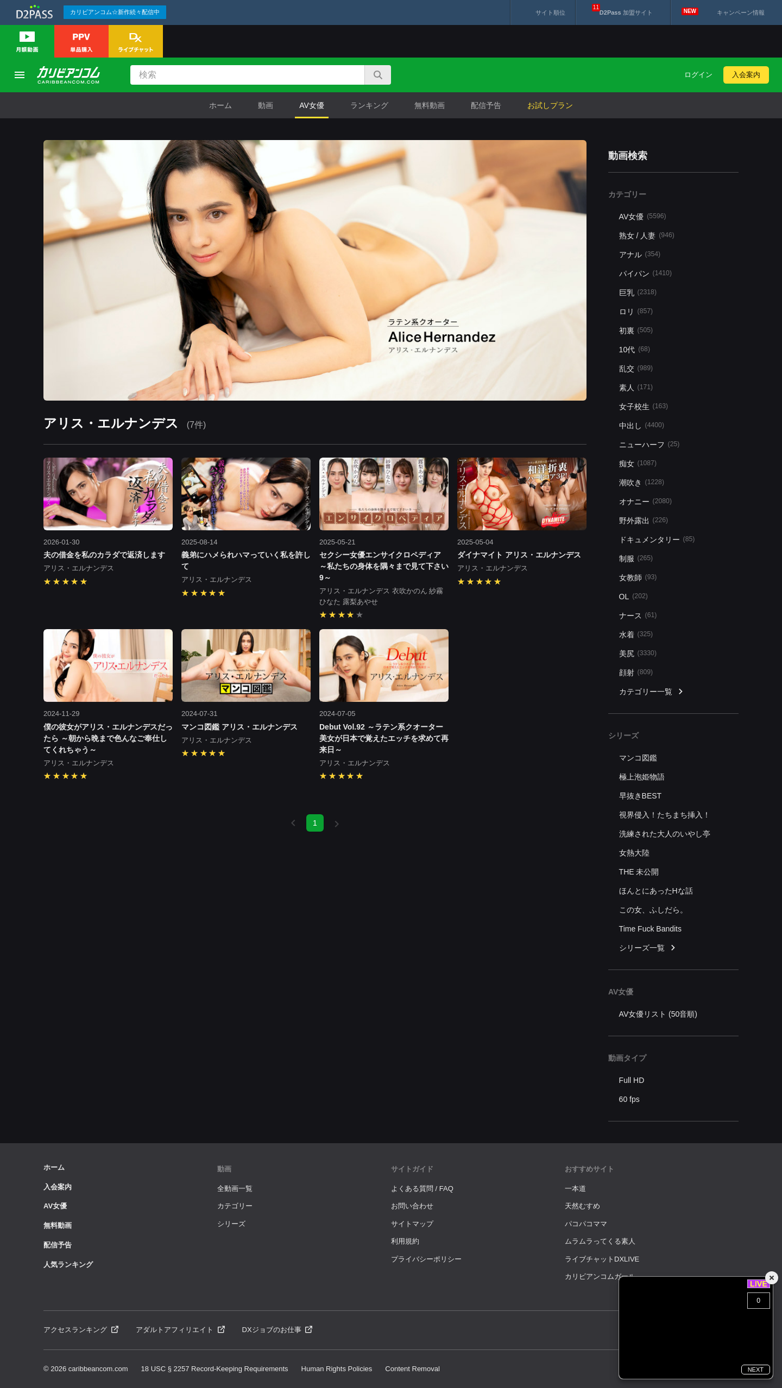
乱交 (636, 368)
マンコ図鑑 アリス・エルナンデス (239, 726)
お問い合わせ (412, 1206)
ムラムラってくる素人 (600, 1241)
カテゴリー (235, 1206)
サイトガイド (412, 1169)
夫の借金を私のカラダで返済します (104, 554)
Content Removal (412, 1369)
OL (633, 596)
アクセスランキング (80, 1330)
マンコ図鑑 (638, 757)
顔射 (636, 672)
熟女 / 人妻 (646, 235)
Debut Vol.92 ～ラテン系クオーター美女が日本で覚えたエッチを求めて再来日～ (384, 738)
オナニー (645, 501)
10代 (634, 349)
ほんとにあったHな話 (656, 890)
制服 (636, 558)
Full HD (632, 1080)
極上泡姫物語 (642, 776)
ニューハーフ (649, 444)
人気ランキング (68, 1264)
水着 (636, 634)
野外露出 (644, 520)
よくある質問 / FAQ (422, 1188)
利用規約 (405, 1241)
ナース (638, 615)
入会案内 (746, 75)
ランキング (369, 105)
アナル (640, 254)
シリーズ (231, 1224)
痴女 (638, 463)
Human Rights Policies (337, 1369)
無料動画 (429, 105)
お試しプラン (550, 105)
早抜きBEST (640, 795)
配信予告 (486, 105)
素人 (636, 387)
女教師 (638, 577)
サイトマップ (412, 1224)
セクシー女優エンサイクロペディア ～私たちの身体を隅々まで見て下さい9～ (384, 566)
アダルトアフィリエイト (180, 1330)
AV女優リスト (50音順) (658, 1014)
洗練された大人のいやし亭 (664, 833)
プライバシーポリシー (426, 1259)
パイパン (645, 273)
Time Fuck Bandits (650, 928)
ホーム (220, 105)
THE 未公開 (639, 871)
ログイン (698, 75)
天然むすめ (582, 1206)
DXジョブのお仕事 (277, 1330)
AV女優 (311, 105)
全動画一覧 (235, 1188)
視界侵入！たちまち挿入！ (664, 814)
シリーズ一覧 (648, 948)
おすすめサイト (589, 1169)
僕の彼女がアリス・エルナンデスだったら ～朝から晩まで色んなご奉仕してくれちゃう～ (108, 738)
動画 (265, 105)
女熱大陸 (634, 852)
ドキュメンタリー (657, 539)
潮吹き (641, 482)
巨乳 (638, 292)
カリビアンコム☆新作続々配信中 (115, 12)
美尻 (638, 653)
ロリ (636, 311)
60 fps (629, 1099)
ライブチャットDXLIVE (602, 1259)
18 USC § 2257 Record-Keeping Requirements (214, 1369)
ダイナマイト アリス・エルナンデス (519, 554)
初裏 (636, 330)
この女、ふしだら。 (653, 909)
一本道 (575, 1188)
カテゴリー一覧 (651, 692)
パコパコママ (586, 1224)
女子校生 (644, 406)
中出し (641, 425)
